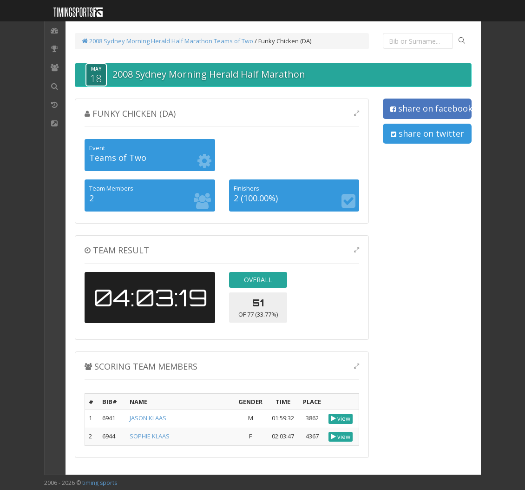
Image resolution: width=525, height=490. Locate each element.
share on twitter (427, 133)
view (340, 418)
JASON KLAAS (148, 418)
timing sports (99, 483)
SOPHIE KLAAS (150, 436)
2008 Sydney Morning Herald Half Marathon (147, 41)
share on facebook (431, 108)
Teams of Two (233, 41)
